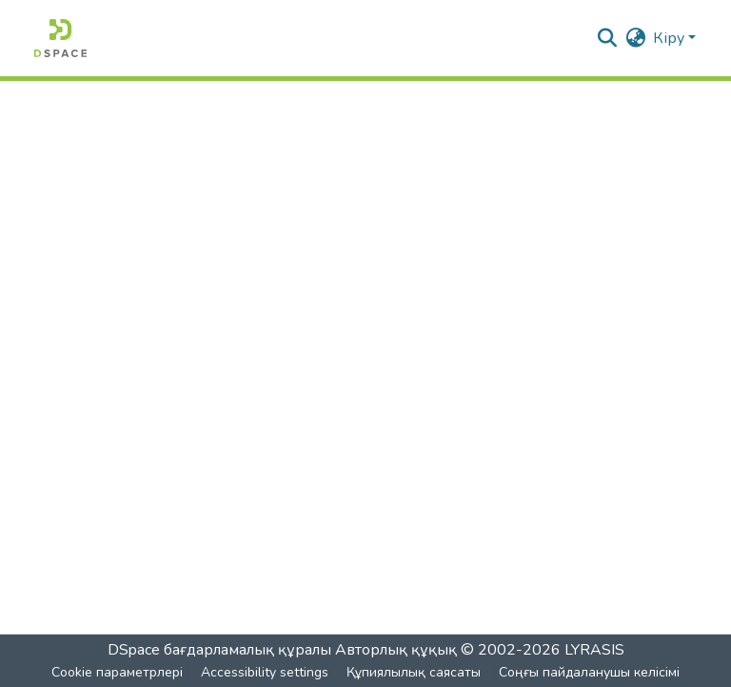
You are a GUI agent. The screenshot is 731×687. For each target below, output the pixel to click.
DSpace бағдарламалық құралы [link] (219, 649)
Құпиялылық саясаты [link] (413, 672)
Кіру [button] (670, 38)
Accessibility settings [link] (264, 672)
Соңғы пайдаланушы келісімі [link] (589, 672)
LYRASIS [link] (594, 649)
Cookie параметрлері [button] (117, 672)
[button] (60, 38)
